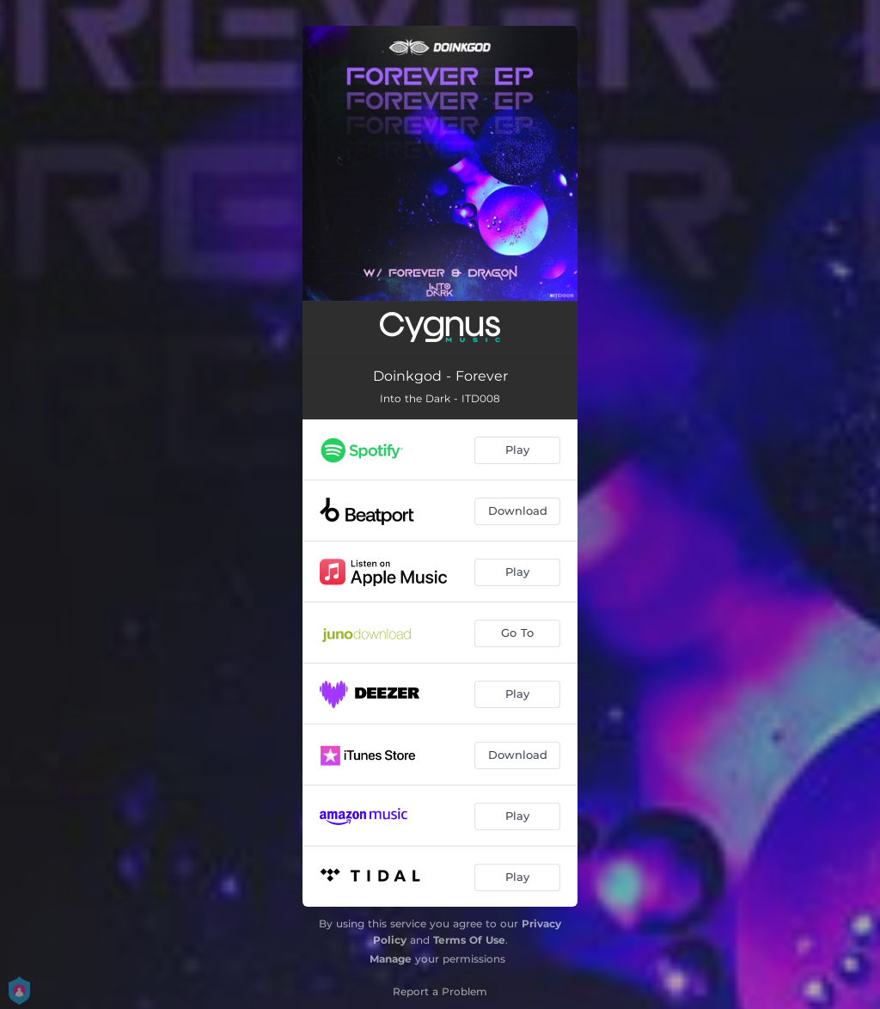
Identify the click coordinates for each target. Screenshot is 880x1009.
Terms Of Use (469, 939)
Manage (391, 958)
